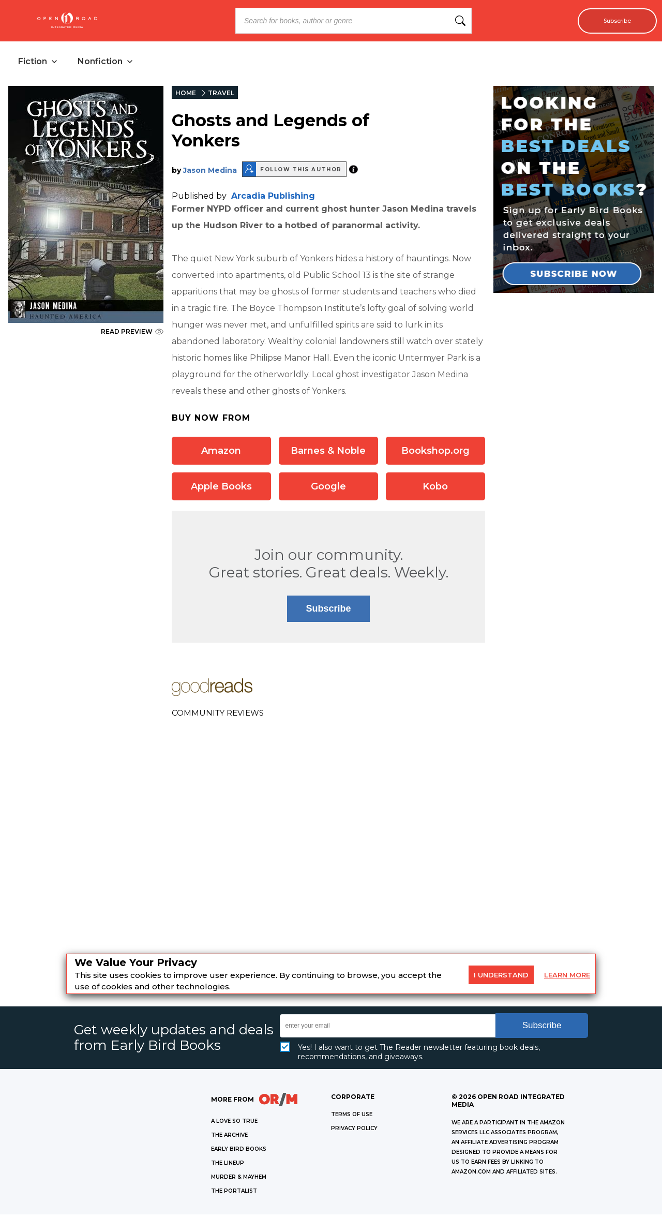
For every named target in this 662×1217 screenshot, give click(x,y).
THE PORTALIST (234, 1193)
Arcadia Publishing (273, 198)
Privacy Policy (354, 1130)
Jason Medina (210, 172)
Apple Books (221, 489)
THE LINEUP (227, 1165)
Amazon (221, 453)
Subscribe (611, 20)
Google (328, 489)
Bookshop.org (435, 453)
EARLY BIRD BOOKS (238, 1151)
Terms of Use (351, 1117)
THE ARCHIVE (229, 1137)
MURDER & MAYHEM (238, 1179)
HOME (185, 95)
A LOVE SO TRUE (234, 1123)
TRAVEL (221, 95)
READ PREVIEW (132, 334)
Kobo (435, 489)
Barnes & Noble (328, 453)
